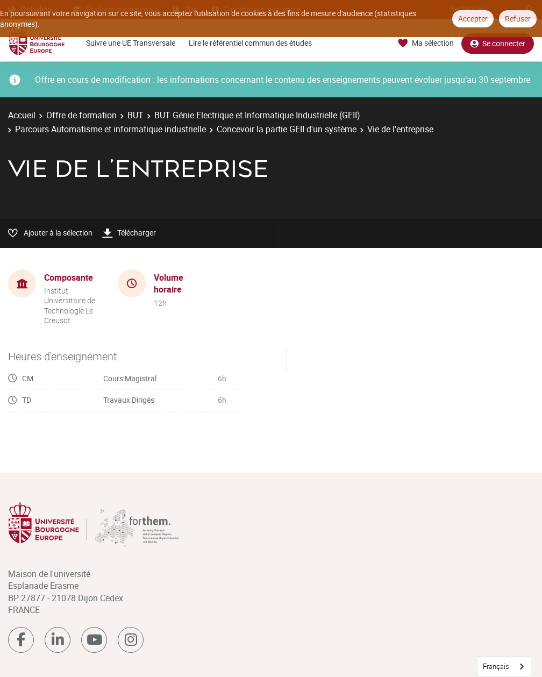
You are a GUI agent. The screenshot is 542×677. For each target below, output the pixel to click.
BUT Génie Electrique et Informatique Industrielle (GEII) (257, 115)
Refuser (518, 18)
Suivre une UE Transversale (130, 43)
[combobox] (504, 666)
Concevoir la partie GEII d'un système (286, 129)
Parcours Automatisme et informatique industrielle (110, 129)
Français (496, 666)
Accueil (21, 115)
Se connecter (497, 43)
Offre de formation (81, 115)
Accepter (473, 18)
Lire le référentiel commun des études (250, 43)
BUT (135, 115)
